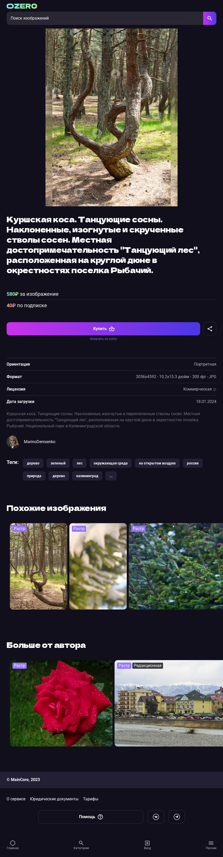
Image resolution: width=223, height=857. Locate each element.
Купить (104, 334)
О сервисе (16, 799)
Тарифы (90, 799)
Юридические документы (54, 799)
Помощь (91, 817)
